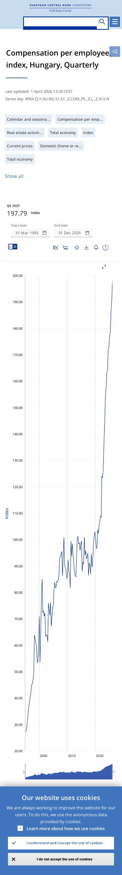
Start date (19, 225)
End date (61, 225)
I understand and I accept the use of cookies (65, 842)
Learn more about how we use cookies (66, 828)
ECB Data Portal (60, 10)
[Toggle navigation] (115, 21)
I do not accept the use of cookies (64, 859)
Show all (14, 176)
